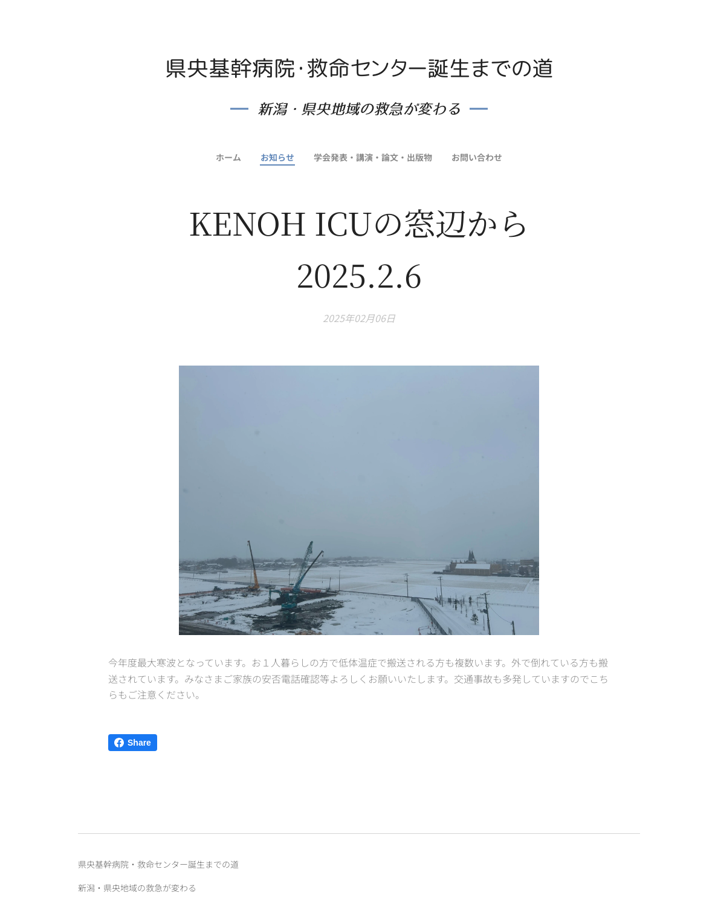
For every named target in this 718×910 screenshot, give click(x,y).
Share (132, 742)
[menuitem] (226, 157)
